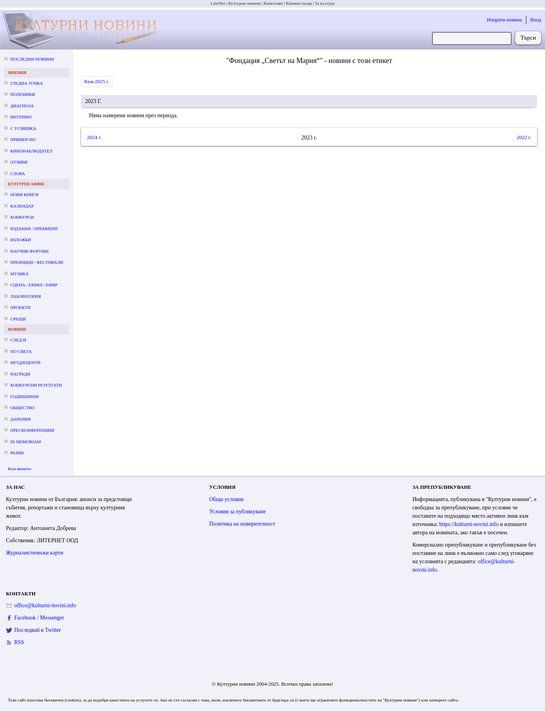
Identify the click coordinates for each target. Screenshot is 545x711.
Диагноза (22, 105)
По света (21, 351)
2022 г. (524, 137)
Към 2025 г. (96, 81)
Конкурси (22, 217)
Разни (17, 452)
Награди (20, 374)
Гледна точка (26, 83)
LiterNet (218, 3)
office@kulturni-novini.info (45, 605)
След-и (18, 339)
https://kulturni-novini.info (469, 524)
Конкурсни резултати (36, 385)
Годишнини (24, 396)
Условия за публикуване (237, 512)
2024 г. (94, 137)
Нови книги (24, 194)
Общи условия (226, 499)
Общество (22, 407)
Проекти (20, 307)
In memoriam (25, 441)
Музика (19, 273)
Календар (22, 206)
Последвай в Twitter (37, 630)
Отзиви (18, 162)
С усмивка (23, 128)
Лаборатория (25, 296)
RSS (19, 642)
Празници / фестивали (36, 262)
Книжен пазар (299, 3)
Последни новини (32, 59)
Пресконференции (32, 430)
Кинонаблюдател (31, 151)
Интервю (21, 116)
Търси (528, 37)
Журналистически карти (34, 553)
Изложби (20, 239)
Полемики (22, 94)
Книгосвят (273, 3)
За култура (324, 3)
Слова (17, 173)
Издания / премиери (33, 228)
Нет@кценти (25, 362)
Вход (535, 20)
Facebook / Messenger (39, 618)
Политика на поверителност (242, 524)
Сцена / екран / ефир (33, 284)
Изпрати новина (504, 20)
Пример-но (23, 139)
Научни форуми (29, 251)
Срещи (18, 318)
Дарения (20, 419)
